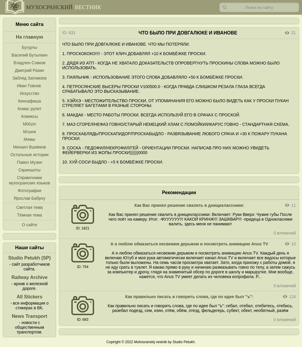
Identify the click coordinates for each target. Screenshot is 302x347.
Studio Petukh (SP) (29, 257)
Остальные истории (29, 154)
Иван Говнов (29, 85)
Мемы (29, 139)
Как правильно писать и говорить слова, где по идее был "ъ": (189, 296)
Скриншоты (30, 170)
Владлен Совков (29, 62)
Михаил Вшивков (29, 147)
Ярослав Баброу (29, 198)
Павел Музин (29, 162)
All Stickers (29, 296)
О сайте (29, 224)
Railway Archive (29, 277)
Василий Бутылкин (29, 55)
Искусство (29, 93)
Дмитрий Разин (29, 70)
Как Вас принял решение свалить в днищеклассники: (189, 205)
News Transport (29, 316)
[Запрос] (259, 7)
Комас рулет (29, 108)
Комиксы (29, 116)
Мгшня (29, 131)
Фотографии (29, 190)
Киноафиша (29, 101)
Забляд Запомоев (29, 78)
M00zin (29, 124)
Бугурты (29, 47)
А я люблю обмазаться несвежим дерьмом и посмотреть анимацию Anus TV (189, 244)
